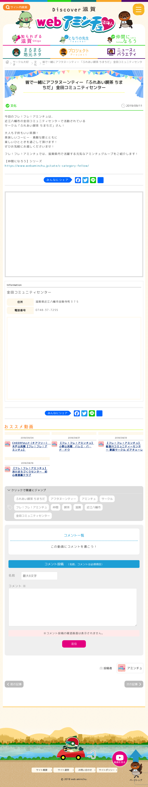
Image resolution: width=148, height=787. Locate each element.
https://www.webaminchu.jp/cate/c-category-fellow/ (47, 166)
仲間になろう (121, 39)
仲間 (55, 507)
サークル (107, 499)
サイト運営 (63, 770)
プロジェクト (74, 52)
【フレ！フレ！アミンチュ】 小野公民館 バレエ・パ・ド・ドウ (76, 446)
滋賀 (78, 507)
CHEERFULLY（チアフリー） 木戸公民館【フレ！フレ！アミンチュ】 (31, 446)
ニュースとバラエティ (121, 52)
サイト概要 (41, 770)
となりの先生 (74, 39)
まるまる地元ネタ (26, 52)
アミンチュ (89, 499)
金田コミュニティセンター (33, 516)
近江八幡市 (94, 507)
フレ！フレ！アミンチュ (31, 507)
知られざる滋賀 (26, 39)
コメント (17, 586)
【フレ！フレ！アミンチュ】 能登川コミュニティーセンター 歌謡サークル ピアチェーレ (124, 446)
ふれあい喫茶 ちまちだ (30, 499)
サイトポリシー (107, 770)
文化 (35, 63)
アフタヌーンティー (63, 499)
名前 (11, 575)
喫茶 (67, 507)
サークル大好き (21, 63)
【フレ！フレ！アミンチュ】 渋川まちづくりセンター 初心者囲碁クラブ (29, 472)
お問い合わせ (85, 770)
